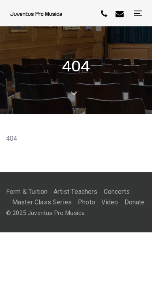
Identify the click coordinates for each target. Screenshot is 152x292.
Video (109, 202)
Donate (134, 202)
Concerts (117, 191)
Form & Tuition (26, 191)
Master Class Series (42, 202)
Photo (86, 202)
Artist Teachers (75, 191)
